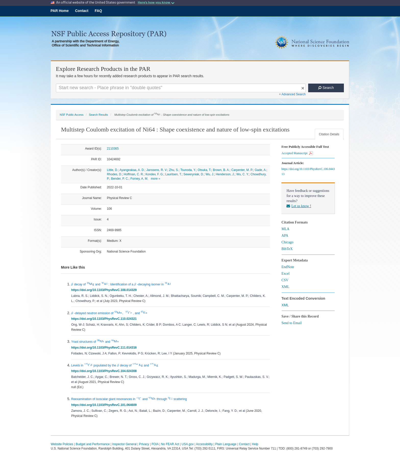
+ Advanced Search (292, 94)
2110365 (113, 148)
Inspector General (124, 444)
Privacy (144, 444)
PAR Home (60, 11)
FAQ (98, 11)
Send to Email (291, 323)
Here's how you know (156, 2)
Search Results (98, 114)
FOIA (155, 444)
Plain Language (225, 444)
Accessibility (204, 444)
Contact (81, 11)
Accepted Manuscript (297, 153)
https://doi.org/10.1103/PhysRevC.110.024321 (104, 319)
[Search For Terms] (181, 88)
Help (255, 444)
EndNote (287, 267)
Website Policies (62, 444)
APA (284, 235)
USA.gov (188, 444)
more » (155, 178)
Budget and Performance (93, 444)
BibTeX (287, 249)
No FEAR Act (170, 444)
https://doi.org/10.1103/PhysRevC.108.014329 (104, 290)
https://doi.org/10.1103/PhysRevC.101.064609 (104, 405)
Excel (285, 273)
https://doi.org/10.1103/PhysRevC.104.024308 (104, 371)
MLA (285, 229)
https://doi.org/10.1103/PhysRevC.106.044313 (308, 171)
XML (285, 287)
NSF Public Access (71, 114)
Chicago (287, 242)
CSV (284, 280)
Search (326, 88)
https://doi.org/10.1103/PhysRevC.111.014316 (104, 347)
